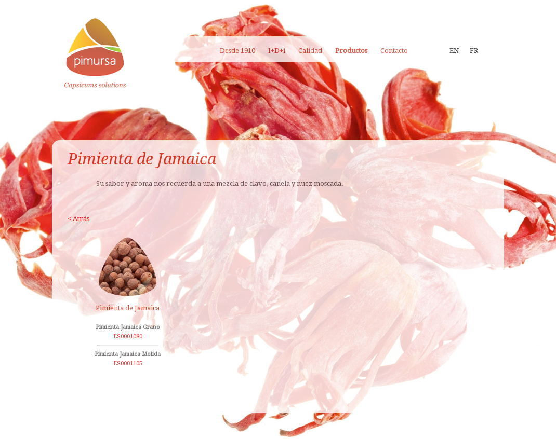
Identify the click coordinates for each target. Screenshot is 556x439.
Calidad (310, 50)
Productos (351, 50)
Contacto (394, 50)
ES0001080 (127, 336)
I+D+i (276, 50)
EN (454, 50)
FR (474, 50)
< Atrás (78, 219)
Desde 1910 (237, 50)
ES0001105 (127, 363)
